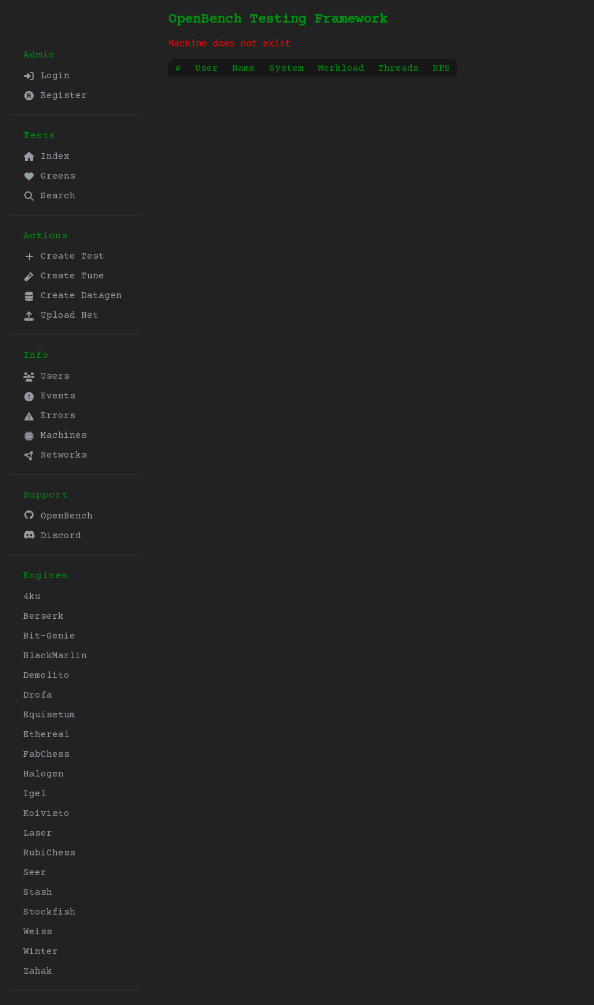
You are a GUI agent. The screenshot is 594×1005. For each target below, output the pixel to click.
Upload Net (61, 315)
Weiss (37, 932)
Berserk (43, 616)
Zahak (37, 971)
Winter (40, 951)
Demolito (46, 675)
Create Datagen (72, 296)
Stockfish (49, 912)
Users (46, 376)
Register (55, 95)
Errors (49, 416)
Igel (34, 794)
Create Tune (63, 276)
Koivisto (46, 813)
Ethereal (46, 735)
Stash (37, 892)
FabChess (46, 754)
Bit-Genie (49, 636)
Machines (55, 435)
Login (46, 76)
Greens (49, 176)
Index (46, 156)
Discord (52, 535)
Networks (55, 455)
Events (49, 396)
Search (49, 196)
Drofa (37, 695)
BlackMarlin (55, 656)
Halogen (43, 774)
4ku (32, 597)
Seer (34, 873)
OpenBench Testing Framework (277, 19)
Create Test (63, 256)
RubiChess (49, 853)
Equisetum (49, 715)
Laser (37, 833)
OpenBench (58, 515)
